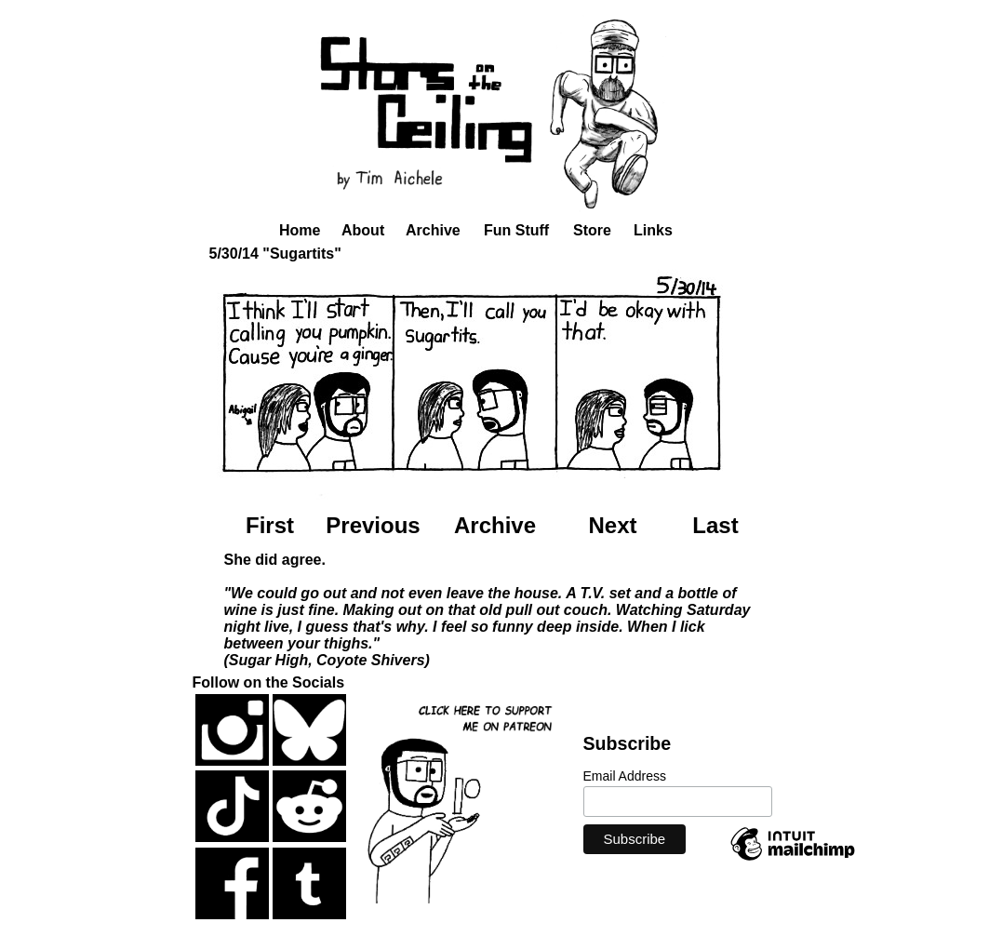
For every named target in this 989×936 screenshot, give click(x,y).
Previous (373, 525)
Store (592, 230)
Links (653, 230)
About (362, 230)
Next (612, 525)
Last (715, 525)
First (270, 525)
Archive (433, 230)
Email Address (624, 776)
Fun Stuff (516, 230)
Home (299, 230)
